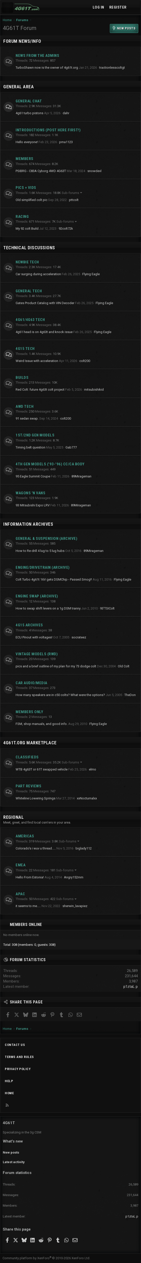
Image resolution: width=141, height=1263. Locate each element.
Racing (22, 216)
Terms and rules (19, 1057)
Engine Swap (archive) (37, 596)
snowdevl (94, 171)
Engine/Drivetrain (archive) (43, 567)
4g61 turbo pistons (29, 113)
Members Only (29, 712)
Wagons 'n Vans (30, 493)
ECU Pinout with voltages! (34, 637)
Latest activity (14, 1162)
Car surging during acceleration (38, 274)
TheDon (130, 695)
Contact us (15, 1045)
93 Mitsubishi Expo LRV (33, 505)
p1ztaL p (130, 986)
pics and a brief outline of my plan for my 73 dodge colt (56, 666)
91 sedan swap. (27, 418)
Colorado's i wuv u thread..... (36, 848)
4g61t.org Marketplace (30, 742)
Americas (25, 836)
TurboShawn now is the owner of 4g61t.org (47, 67)
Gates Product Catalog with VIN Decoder (45, 303)
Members (24, 158)
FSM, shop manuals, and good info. (41, 724)
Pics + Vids (26, 187)
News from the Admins (37, 55)
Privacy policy (17, 1069)
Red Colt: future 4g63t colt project (40, 389)
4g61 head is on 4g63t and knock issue (44, 332)
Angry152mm (73, 877)
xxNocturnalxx (87, 798)
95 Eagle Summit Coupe (33, 476)
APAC (20, 894)
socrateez (79, 637)
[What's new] (134, 7)
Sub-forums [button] (70, 193)
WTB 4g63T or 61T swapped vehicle (41, 769)
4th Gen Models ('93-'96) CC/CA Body (50, 464)
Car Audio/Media (31, 683)
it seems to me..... (28, 906)
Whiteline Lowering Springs (35, 798)
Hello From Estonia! (30, 877)
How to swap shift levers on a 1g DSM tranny (48, 608)
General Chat (29, 101)
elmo (92, 769)
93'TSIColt (107, 608)
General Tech (29, 291)
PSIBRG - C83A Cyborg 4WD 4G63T (41, 171)
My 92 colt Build (27, 228)
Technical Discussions (29, 247)
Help (9, 1081)
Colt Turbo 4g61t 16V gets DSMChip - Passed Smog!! (54, 579)
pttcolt (74, 200)
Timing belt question (30, 447)
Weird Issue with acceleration (37, 361)
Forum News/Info (22, 41)
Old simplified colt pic (31, 200)
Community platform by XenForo (46, 1258)
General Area (18, 86)
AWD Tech (24, 406)
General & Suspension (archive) (46, 538)
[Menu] (7, 7)
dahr (66, 113)
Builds (22, 377)
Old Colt (123, 666)
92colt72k (66, 228)
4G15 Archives (29, 625)
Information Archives (28, 524)
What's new (13, 1141)
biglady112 (84, 848)
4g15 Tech (25, 348)
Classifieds (27, 757)
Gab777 (71, 447)
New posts (11, 1152)
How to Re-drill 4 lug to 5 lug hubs (40, 551)
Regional (13, 817)
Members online (26, 924)
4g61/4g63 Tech (30, 319)
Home (9, 1093)
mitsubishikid (94, 389)
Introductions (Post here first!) (48, 130)
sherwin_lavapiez (74, 906)
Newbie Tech (27, 262)
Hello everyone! (27, 142)
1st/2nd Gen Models (35, 435)
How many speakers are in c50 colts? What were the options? (60, 695)
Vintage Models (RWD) (37, 654)
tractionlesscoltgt (112, 67)
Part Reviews (28, 786)
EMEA (20, 865)
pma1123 (66, 142)
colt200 (84, 361)
